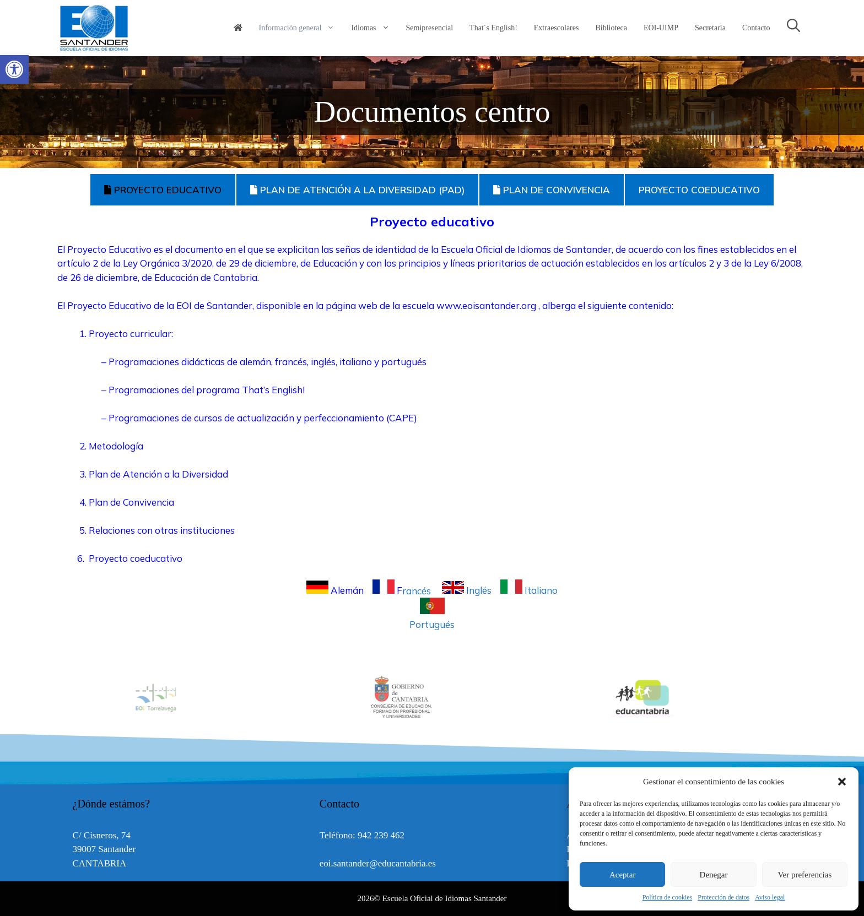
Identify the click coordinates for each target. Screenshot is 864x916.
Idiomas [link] (374, 28)
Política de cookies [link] (667, 897)
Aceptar (622, 874)
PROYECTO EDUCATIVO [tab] (163, 190)
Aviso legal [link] (770, 897)
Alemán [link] (336, 590)
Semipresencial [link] (429, 28)
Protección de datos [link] (723, 897)
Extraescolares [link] (556, 28)
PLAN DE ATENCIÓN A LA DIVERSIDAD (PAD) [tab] (357, 190)
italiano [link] (355, 361)
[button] (841, 781)
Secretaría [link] (710, 28)
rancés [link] (403, 590)
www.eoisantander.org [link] (486, 305)
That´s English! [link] (493, 28)
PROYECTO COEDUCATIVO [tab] (699, 190)
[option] (433, 697)
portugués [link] (403, 361)
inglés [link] (323, 361)
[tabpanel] (432, 419)
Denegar (714, 874)
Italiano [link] (529, 590)
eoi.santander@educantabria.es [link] (378, 863)
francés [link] (291, 361)
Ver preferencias (804, 874)
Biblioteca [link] (611, 28)
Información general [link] (301, 28)
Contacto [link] (756, 28)
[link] (14, 69)
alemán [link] (255, 361)
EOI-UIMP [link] (661, 28)
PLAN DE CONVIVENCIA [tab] (551, 190)
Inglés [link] (468, 590)
